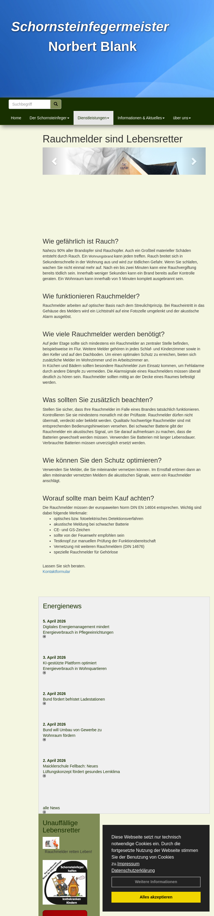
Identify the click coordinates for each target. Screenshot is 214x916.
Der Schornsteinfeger (49, 118)
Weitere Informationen (156, 881)
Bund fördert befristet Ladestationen (74, 650)
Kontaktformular (56, 522)
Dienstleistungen (94, 118)
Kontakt (56, 913)
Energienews (62, 557)
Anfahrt (139, 913)
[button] (55, 161)
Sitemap (169, 913)
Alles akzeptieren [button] (156, 897)
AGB (154, 913)
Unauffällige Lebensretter (61, 777)
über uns (182, 118)
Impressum (128, 863)
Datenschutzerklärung (133, 870)
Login (40, 913)
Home (16, 118)
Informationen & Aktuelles (141, 118)
